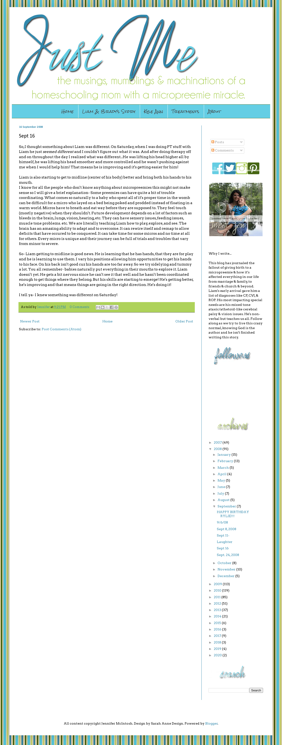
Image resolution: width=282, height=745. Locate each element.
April (222, 474)
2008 (218, 449)
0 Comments (79, 307)
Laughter (224, 542)
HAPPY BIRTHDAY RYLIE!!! (233, 514)
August (224, 500)
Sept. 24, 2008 (228, 555)
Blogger (211, 723)
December (226, 576)
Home (67, 111)
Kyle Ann (153, 111)
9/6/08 (222, 522)
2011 (217, 597)
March (224, 467)
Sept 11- (223, 535)
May (222, 480)
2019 (218, 649)
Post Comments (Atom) (61, 329)
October (225, 563)
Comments (222, 150)
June (222, 487)
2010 (218, 590)
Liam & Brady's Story (108, 111)
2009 (218, 584)
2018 (218, 642)
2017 (218, 636)
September (227, 506)
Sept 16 (223, 548)
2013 (218, 610)
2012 (218, 603)
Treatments (185, 111)
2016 (218, 629)
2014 (218, 616)
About (214, 111)
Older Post (184, 321)
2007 (218, 442)
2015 (218, 623)
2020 (218, 655)
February (226, 461)
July (221, 493)
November (227, 569)
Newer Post (30, 321)
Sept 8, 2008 (226, 529)
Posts (217, 142)
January (225, 454)
